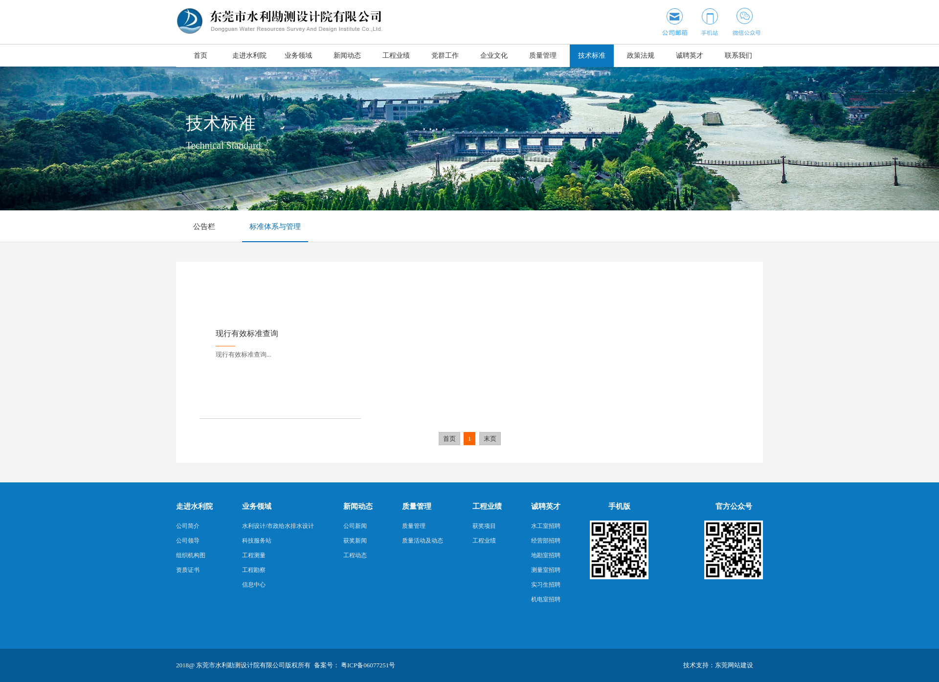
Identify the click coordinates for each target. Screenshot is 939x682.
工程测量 (254, 555)
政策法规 (640, 55)
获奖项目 (484, 526)
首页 (200, 55)
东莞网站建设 (734, 665)
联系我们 (738, 55)
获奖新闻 (355, 540)
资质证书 (188, 570)
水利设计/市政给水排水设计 (278, 526)
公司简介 (188, 526)
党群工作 (445, 55)
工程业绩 (396, 55)
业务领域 (298, 55)
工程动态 (355, 555)
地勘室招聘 (545, 555)
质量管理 (543, 55)
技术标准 (591, 55)
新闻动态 (347, 55)
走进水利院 (249, 55)
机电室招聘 (545, 599)
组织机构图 (190, 555)
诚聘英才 (689, 55)
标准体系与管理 (275, 226)
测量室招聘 (545, 570)
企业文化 (494, 55)
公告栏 (204, 226)
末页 (490, 438)
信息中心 (254, 584)
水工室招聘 (545, 526)
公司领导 (188, 540)
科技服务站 (256, 540)
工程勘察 (254, 570)
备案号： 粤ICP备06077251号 (354, 665)
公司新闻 (355, 526)
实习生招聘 (545, 584)
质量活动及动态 (422, 540)
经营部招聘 (545, 540)
